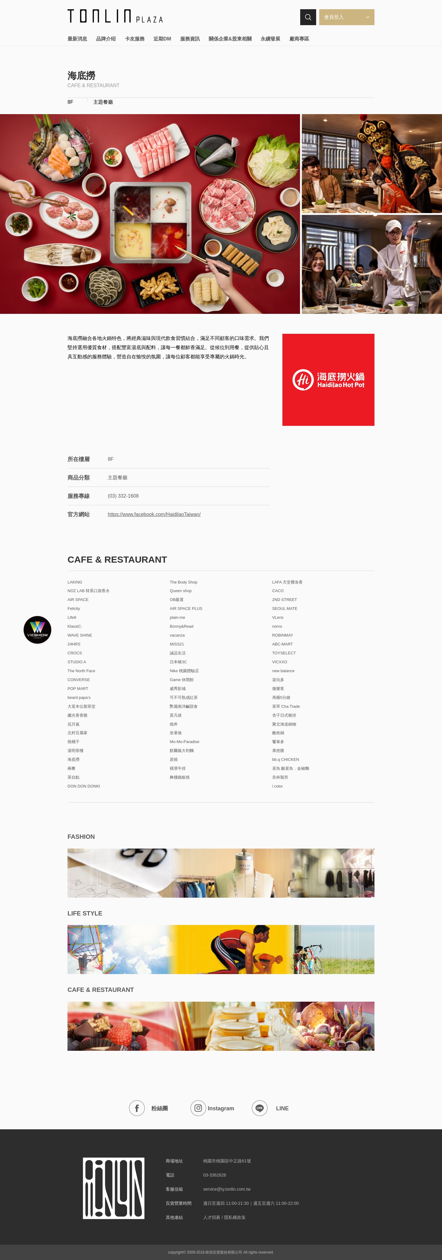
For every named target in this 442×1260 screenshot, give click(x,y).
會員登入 (334, 17)
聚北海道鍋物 (284, 724)
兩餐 (72, 768)
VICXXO (279, 662)
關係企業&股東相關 (230, 38)
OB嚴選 (177, 600)
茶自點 (73, 777)
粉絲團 (148, 1108)
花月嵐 (73, 724)
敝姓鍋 (278, 733)
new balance (283, 671)
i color (277, 786)
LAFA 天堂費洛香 (287, 582)
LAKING (75, 582)
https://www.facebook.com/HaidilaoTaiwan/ (154, 514)
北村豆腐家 (77, 733)
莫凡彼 (176, 715)
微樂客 (278, 689)
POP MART (78, 689)
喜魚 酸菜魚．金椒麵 (290, 768)
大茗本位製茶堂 (81, 706)
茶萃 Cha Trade (286, 706)
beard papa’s (79, 698)
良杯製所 (280, 777)
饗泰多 (278, 742)
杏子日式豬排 (284, 715)
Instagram (212, 1108)
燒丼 (174, 724)
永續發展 (270, 38)
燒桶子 (73, 742)
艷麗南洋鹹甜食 (184, 706)
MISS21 (177, 644)
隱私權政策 (235, 1217)
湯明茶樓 (75, 751)
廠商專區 (299, 38)
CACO (278, 591)
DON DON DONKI (84, 786)
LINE (270, 1108)
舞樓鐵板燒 (180, 777)
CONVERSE (79, 680)
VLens (278, 617)
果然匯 (278, 751)
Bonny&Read (181, 626)
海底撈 (73, 759)
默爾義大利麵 (182, 751)
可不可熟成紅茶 (184, 698)
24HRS (74, 644)
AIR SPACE (78, 600)
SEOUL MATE (284, 609)
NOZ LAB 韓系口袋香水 (89, 591)
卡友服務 (135, 38)
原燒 (174, 759)
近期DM (162, 38)
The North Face (81, 671)
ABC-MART (282, 644)
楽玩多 (278, 680)
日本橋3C (178, 662)
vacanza (177, 635)
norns (277, 626)
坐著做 (176, 733)
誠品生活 (178, 653)
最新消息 (77, 38)
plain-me (177, 617)
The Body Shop (183, 582)
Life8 (72, 617)
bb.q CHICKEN (285, 759)
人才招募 (211, 1217)
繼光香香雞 (77, 715)
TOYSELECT (284, 653)
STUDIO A (77, 662)
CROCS (75, 653)
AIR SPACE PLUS (186, 609)
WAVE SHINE (80, 635)
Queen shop (181, 591)
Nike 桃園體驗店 (184, 671)
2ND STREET (284, 600)
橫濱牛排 (178, 768)
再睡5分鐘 (281, 698)
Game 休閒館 (182, 680)
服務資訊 (190, 38)
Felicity (74, 609)
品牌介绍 (106, 38)
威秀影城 (178, 689)
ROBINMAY (282, 635)
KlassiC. (75, 626)
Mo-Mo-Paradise (184, 742)
